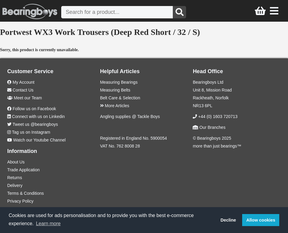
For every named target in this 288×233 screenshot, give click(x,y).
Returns (14, 177)
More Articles (114, 105)
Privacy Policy (20, 201)
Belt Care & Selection (120, 97)
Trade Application (23, 169)
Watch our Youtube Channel (39, 140)
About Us (16, 162)
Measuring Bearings (119, 82)
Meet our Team (24, 97)
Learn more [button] (48, 223)
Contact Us (20, 90)
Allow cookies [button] (260, 220)
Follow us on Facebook (34, 108)
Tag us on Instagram (31, 132)
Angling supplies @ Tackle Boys (130, 116)
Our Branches (209, 127)
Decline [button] (228, 220)
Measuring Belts (115, 90)
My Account (20, 82)
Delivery (15, 185)
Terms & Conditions (25, 193)
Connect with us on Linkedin (38, 116)
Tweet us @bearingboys (35, 124)
